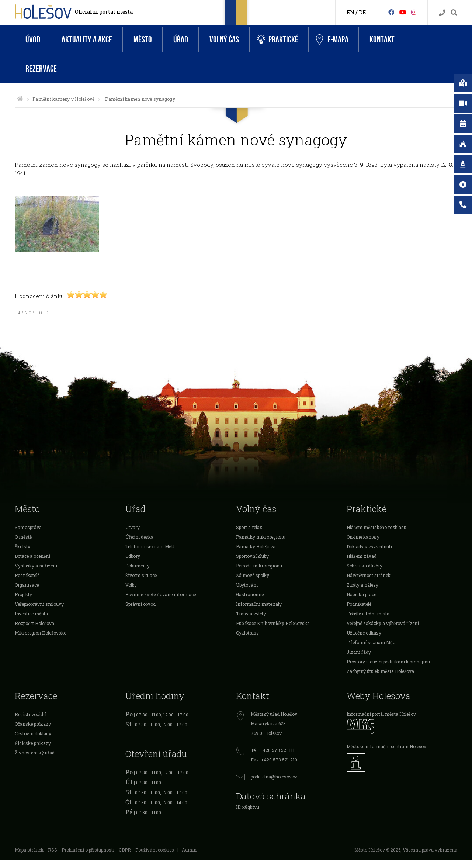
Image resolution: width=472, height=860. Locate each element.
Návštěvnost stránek (369, 575)
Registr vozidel (30, 714)
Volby (131, 585)
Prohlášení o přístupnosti (88, 850)
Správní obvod (140, 604)
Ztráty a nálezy (362, 585)
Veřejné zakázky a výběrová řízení (383, 623)
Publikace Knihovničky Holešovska (273, 623)
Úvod (32, 39)
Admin (189, 850)
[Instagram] (413, 12)
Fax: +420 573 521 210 (274, 760)
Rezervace (41, 68)
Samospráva (28, 527)
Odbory (132, 556)
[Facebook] (391, 12)
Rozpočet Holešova (34, 623)
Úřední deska (139, 537)
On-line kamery (363, 537)
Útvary (132, 527)
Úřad (180, 39)
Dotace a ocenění (32, 556)
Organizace (27, 585)
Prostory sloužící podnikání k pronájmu (388, 661)
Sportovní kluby (252, 556)
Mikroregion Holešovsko (40, 633)
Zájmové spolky (252, 575)
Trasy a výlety (251, 613)
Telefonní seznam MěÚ (149, 546)
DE (362, 12)
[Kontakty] (442, 13)
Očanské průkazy (33, 724)
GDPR (125, 850)
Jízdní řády (359, 652)
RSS (52, 850)
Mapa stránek (29, 850)
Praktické (277, 39)
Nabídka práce (361, 594)
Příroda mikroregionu (259, 566)
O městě (23, 537)
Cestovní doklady (33, 733)
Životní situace (141, 575)
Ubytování (247, 585)
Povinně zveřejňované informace (160, 594)
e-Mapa (332, 39)
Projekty (23, 594)
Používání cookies (154, 850)
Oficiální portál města (104, 11)
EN (350, 12)
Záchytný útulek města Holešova (380, 671)
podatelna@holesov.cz (274, 777)
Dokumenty (137, 566)
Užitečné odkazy (364, 633)
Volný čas (224, 39)
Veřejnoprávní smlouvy (39, 604)
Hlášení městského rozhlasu (376, 527)
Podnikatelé (27, 575)
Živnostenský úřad (35, 753)
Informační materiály (259, 604)
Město (142, 39)
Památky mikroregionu (260, 537)
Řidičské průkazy (33, 743)
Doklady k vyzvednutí (369, 546)
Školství (23, 546)
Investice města (31, 613)
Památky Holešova (255, 546)
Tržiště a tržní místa (368, 613)
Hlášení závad (361, 556)
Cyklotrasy (247, 633)
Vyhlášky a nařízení (36, 566)
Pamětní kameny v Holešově (63, 99)
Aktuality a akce (87, 39)
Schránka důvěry (364, 566)
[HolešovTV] (403, 12)
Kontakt (382, 39)
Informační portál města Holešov (381, 714)
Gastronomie (250, 594)
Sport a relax (249, 527)
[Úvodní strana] (20, 99)
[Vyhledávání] (454, 13)
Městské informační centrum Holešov (386, 746)
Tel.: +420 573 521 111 (273, 750)
